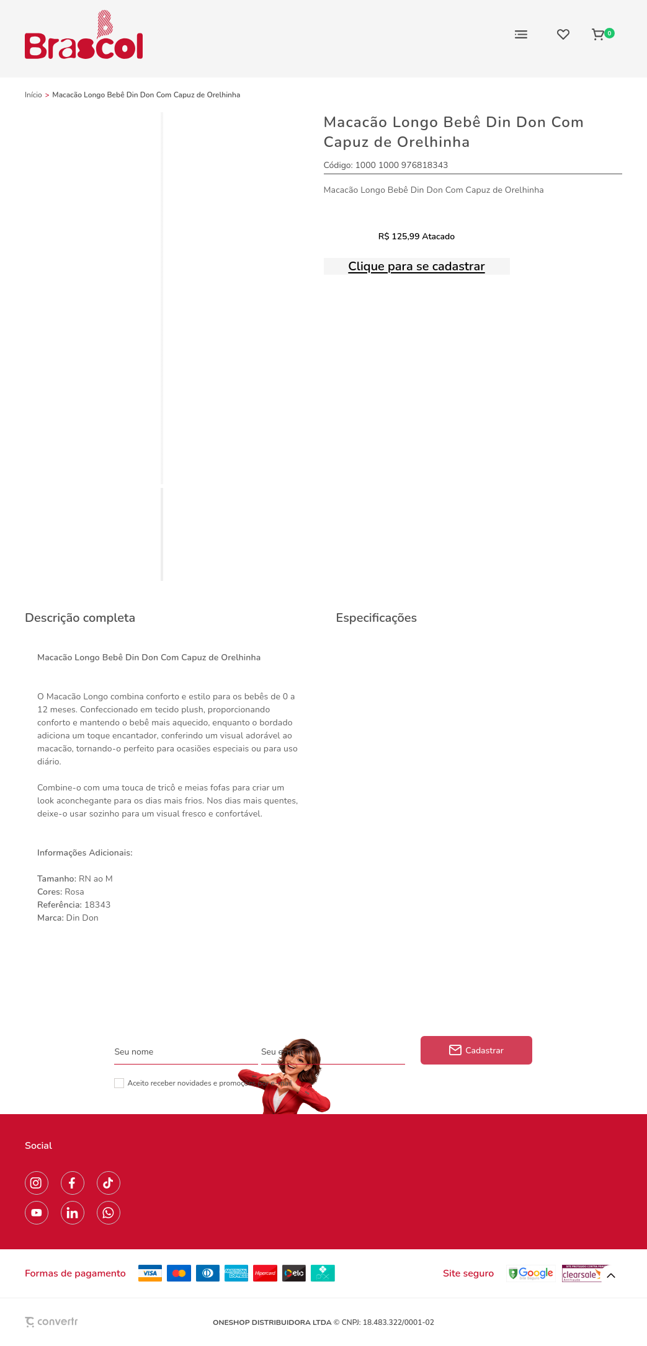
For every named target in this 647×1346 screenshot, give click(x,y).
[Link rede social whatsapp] (108, 1212)
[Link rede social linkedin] (72, 1212)
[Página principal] (84, 34)
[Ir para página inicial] (33, 95)
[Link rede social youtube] (36, 1212)
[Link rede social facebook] (72, 1183)
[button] (611, 1276)
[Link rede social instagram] (36, 1183)
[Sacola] (603, 34)
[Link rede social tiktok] (108, 1183)
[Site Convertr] (80, 1322)
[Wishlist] (563, 34)
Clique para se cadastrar (416, 266)
